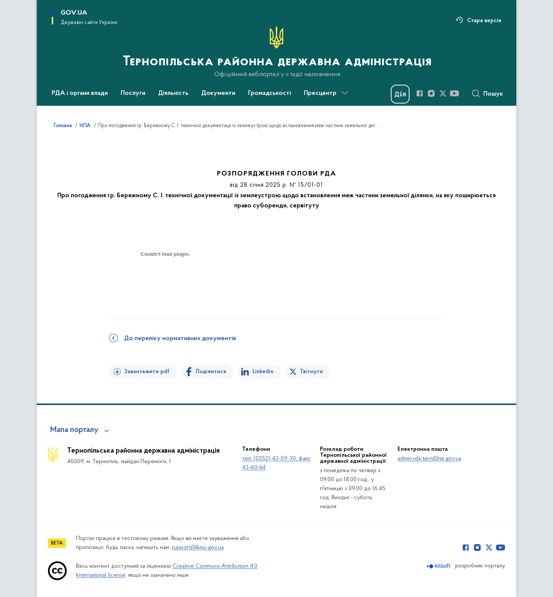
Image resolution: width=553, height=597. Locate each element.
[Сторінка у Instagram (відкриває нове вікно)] (431, 93)
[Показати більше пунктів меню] (344, 93)
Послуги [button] (133, 93)
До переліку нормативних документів (180, 338)
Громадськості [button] (269, 93)
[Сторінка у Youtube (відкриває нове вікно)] (454, 93)
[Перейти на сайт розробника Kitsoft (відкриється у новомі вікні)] (439, 566)
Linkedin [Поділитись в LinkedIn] (263, 372)
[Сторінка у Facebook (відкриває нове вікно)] (419, 93)
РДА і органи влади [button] (80, 93)
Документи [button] (218, 93)
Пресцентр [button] (320, 93)
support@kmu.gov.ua (198, 547)
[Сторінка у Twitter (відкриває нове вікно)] (442, 93)
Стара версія (484, 21)
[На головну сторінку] (276, 52)
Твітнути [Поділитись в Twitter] (311, 372)
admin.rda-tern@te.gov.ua (429, 459)
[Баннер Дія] (400, 94)
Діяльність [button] (173, 93)
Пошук (493, 94)
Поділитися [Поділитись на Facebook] (211, 372)
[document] (165, 280)
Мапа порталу (74, 430)
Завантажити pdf (146, 372)
